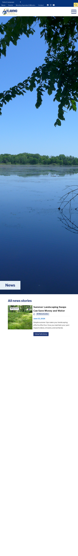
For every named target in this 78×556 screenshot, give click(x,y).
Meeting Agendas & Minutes (25, 5)
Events (10, 5)
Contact (41, 5)
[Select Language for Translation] (11, 2)
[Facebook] (48, 5)
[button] (76, 5)
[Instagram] (50, 5)
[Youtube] (54, 5)
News (3, 5)
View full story (41, 334)
